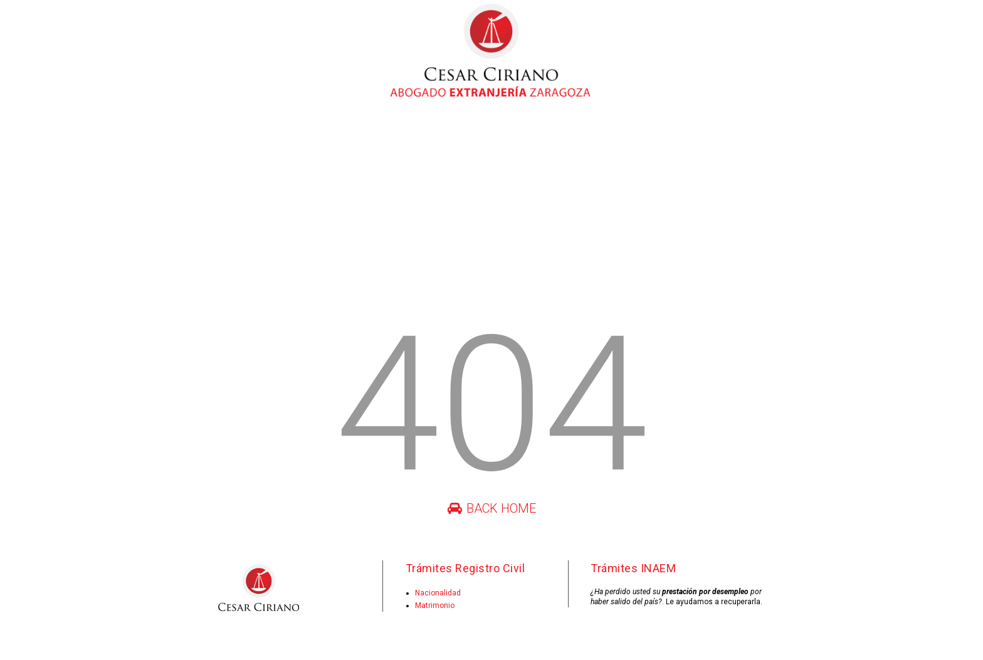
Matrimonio (435, 605)
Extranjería (312, 125)
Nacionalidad (438, 593)
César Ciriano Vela (230, 125)
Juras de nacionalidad (476, 125)
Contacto (674, 125)
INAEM (558, 125)
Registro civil (383, 125)
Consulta (613, 125)
